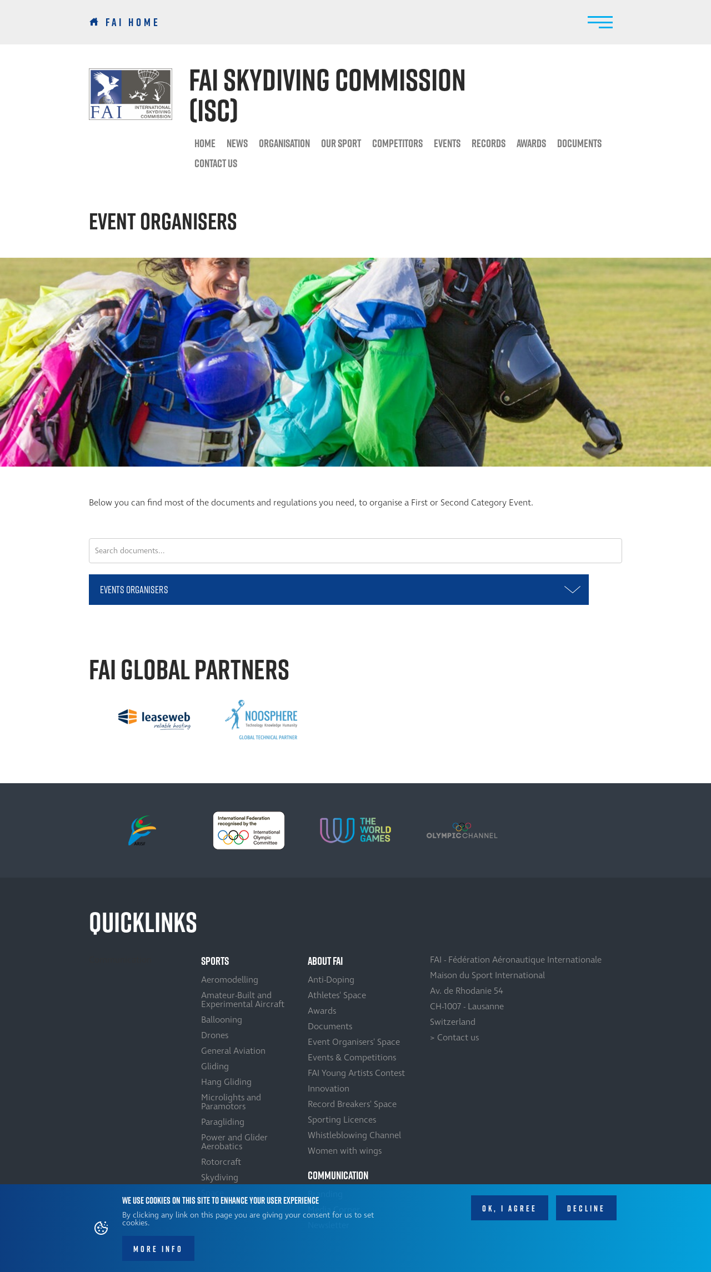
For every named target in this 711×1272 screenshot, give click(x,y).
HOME (205, 143)
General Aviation (233, 1051)
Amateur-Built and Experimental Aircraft (242, 999)
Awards (322, 1011)
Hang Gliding (226, 1082)
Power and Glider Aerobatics (234, 1142)
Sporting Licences (342, 1120)
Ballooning (221, 1020)
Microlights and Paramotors (231, 1102)
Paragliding (222, 1122)
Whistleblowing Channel (354, 1135)
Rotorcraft (221, 1162)
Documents (579, 143)
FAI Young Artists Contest (356, 1073)
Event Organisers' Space (354, 1042)
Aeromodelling (229, 980)
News (237, 143)
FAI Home (133, 22)
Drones (214, 1035)
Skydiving (219, 1177)
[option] (154, 719)
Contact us (215, 163)
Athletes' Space (337, 995)
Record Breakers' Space (352, 1104)
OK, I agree (509, 1209)
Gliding (215, 1066)
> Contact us (454, 1037)
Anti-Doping (331, 980)
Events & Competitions (352, 1057)
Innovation (328, 1089)
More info (158, 1249)
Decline (586, 1209)
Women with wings (345, 1151)
